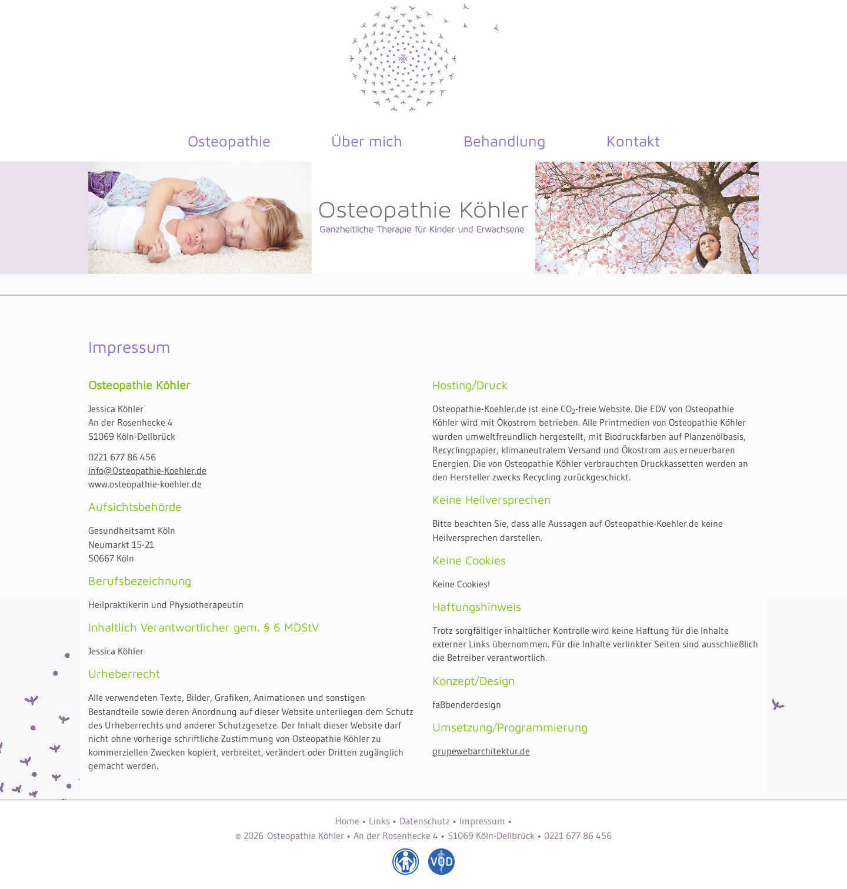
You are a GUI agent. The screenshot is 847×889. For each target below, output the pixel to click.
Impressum (482, 821)
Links (379, 821)
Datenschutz (424, 821)
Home (347, 821)
